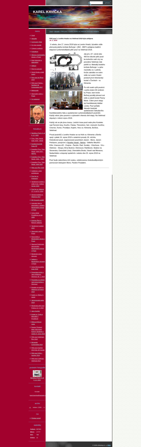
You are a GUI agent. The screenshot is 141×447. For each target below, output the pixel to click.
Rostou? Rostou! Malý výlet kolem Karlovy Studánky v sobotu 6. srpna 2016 (38, 330)
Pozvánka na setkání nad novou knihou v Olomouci (38, 282)
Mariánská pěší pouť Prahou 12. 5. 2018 (37, 307)
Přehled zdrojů (36, 418)
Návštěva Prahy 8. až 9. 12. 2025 (38, 134)
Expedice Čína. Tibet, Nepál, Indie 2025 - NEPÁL (38, 151)
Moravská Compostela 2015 (37, 343)
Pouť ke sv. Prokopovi (35, 177)
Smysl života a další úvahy (37, 73)
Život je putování (36, 69)
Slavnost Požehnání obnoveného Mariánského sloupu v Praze (37, 247)
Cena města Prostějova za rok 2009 (36, 215)
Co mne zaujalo (36, 45)
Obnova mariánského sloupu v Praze (38, 56)
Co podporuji (35, 99)
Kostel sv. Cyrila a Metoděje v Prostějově (37, 317)
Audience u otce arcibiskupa (36, 172)
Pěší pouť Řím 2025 (37, 168)
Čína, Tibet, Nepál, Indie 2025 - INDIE (37, 140)
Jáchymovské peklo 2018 (37, 301)
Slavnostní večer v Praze (37, 95)
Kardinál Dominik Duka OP (36, 145)
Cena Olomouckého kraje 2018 (37, 268)
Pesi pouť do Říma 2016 (37, 79)
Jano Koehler (35, 311)
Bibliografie (34, 90)
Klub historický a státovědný (36, 61)
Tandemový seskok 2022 (37, 227)
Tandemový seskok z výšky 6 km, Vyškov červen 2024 (38, 184)
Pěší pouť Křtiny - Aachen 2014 (37, 354)
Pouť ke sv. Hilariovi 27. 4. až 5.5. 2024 (37, 190)
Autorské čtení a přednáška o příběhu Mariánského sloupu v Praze (38, 206)
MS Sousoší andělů (37, 200)
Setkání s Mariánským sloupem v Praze (38, 261)
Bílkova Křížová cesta (36, 323)
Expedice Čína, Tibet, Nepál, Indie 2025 (38, 163)
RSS (109, 445)
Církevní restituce (37, 48)
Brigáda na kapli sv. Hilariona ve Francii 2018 (37, 290)
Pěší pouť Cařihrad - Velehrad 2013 (37, 360)
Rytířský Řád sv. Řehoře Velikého (36, 222)
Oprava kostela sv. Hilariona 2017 (37, 196)
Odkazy (33, 66)
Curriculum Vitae (36, 42)
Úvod (51, 31)
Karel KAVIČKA (47, 12)
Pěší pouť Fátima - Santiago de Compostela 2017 (37, 85)
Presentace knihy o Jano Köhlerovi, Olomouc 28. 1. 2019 (38, 274)
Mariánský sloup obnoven (36, 255)
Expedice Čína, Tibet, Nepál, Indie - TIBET (38, 158)
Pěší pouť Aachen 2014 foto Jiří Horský (38, 349)
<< (30, 407)
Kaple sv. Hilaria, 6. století (37, 296)
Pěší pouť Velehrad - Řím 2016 (38, 338)
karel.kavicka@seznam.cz (37, 395)
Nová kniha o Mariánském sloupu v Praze (38, 239)
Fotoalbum (34, 51)
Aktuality (56, 31)
